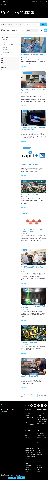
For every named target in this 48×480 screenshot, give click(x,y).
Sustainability (39, 465)
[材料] (10, 63)
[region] (24, 476)
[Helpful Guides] (30, 406)
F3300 (26, 428)
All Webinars (27, 451)
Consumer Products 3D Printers (41, 436)
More (2, 54)
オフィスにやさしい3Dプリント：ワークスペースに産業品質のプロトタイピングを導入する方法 (34, 266)
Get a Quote (27, 460)
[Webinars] (30, 440)
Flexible (38, 444)
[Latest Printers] (30, 426)
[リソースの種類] (10, 37)
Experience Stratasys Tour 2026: (31, 193)
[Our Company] (42, 454)
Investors (38, 467)
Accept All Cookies (20, 477)
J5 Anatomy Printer (29, 435)
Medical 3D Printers (40, 430)
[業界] (10, 58)
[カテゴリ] (10, 69)
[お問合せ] (40, 1)
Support (26, 456)
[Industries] (42, 426)
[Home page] (2, 4)
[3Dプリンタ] (10, 65)
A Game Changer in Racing (30, 444)
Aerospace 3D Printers (41, 433)
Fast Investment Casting (29, 442)
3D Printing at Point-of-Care (30, 447)
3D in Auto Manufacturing (42, 415)
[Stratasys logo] (2, 1)
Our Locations (39, 460)
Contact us (39, 458)
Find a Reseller (28, 458)
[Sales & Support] (30, 454)
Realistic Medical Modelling (42, 413)
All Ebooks (27, 423)
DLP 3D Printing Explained (42, 418)
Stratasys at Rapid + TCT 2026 (31, 164)
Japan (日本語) (35, 1)
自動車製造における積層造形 (30, 339)
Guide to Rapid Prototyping (42, 411)
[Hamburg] (46, 1)
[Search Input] (32, 24)
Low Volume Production (41, 409)
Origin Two (27, 430)
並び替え (23, 30)
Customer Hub (28, 463)
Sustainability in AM (29, 446)
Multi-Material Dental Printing (29, 414)
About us (38, 456)
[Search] (43, 1)
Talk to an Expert (28, 462)
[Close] (46, 474)
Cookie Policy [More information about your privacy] (18, 475)
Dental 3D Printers (40, 428)
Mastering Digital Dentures (30, 449)
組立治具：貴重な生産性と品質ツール (33, 372)
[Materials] (42, 440)
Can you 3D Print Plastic (41, 416)
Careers (38, 462)
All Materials (39, 447)
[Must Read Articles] (42, 406)
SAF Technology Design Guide (29, 417)
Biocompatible (39, 446)
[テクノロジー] (10, 67)
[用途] (10, 61)
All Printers (27, 437)
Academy (38, 463)
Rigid (38, 442)
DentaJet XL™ (27, 433)
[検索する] (43, 24)
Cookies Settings (12, 477)
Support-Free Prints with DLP (29, 420)
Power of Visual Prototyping (28, 410)
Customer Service (28, 465)
